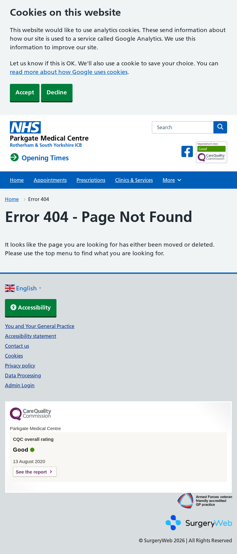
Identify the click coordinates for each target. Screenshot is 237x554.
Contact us (17, 346)
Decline (57, 92)
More (173, 180)
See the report (31, 471)
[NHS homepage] (49, 134)
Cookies (14, 356)
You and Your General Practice (39, 326)
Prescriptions (91, 180)
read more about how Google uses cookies (68, 72)
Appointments (50, 180)
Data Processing (23, 375)
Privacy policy (20, 366)
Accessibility (30, 307)
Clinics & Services (134, 180)
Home (17, 180)
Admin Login (20, 385)
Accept (24, 92)
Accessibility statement (30, 336)
